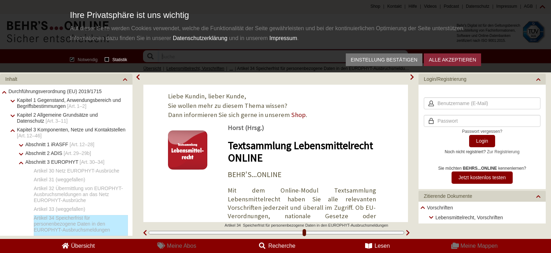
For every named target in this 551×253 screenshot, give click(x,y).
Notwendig (84, 59)
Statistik (116, 59)
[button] (66, 79)
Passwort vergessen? (482, 131)
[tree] (482, 212)
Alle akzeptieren (452, 60)
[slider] (304, 232)
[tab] (66, 79)
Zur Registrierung (503, 151)
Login (482, 141)
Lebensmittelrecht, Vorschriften (469, 217)
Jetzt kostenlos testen (482, 177)
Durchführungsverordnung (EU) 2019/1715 (55, 91)
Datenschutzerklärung (200, 38)
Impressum (283, 38)
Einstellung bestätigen (384, 60)
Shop (298, 115)
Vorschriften (440, 207)
